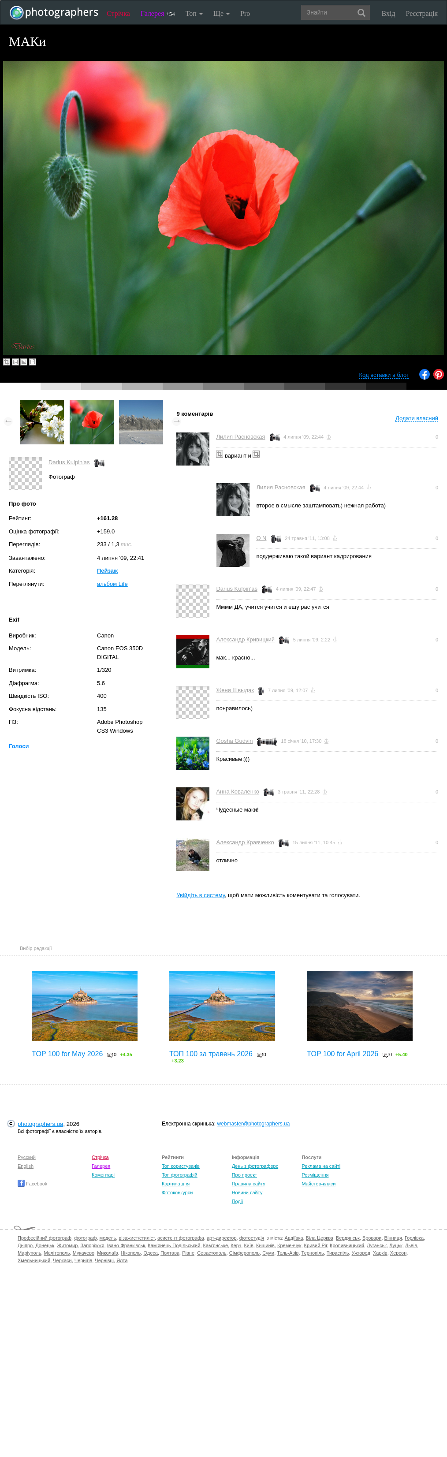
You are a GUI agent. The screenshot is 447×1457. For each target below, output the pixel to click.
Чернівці (104, 1260)
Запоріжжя (92, 1245)
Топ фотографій (179, 1175)
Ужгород (361, 1253)
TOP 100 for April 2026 (342, 1054)
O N (261, 538)
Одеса (150, 1253)
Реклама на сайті (321, 1166)
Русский (27, 1157)
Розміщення (315, 1175)
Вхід (388, 13)
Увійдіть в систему (200, 895)
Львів (411, 1245)
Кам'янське (215, 1245)
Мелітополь (57, 1253)
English (26, 1166)
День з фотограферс (255, 1166)
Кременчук (289, 1245)
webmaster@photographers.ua (253, 1124)
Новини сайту (247, 1192)
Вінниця (393, 1238)
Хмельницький (34, 1260)
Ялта (121, 1260)
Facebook (32, 1183)
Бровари (372, 1238)
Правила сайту (248, 1183)
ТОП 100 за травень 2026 (211, 1054)
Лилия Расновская (240, 436)
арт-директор (222, 1238)
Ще (221, 13)
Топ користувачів (181, 1166)
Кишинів (265, 1245)
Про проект (244, 1175)
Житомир (67, 1245)
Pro (245, 13)
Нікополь (131, 1253)
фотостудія (251, 1238)
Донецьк (44, 1245)
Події (237, 1201)
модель (108, 1238)
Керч (236, 1245)
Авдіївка (294, 1238)
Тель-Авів (287, 1253)
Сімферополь (244, 1253)
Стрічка (118, 13)
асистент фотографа (180, 1238)
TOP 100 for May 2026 (67, 1054)
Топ (194, 13)
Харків (380, 1253)
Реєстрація (422, 13)
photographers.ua (40, 1124)
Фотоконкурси (177, 1192)
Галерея (158, 13)
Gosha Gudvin (234, 741)
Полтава (169, 1253)
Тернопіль (313, 1253)
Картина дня (176, 1183)
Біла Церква (319, 1238)
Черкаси (62, 1260)
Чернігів (83, 1260)
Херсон (398, 1253)
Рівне (188, 1253)
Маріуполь (29, 1253)
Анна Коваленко (237, 791)
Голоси (19, 746)
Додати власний (416, 418)
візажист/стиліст (136, 1238)
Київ (248, 1245)
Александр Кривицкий (245, 639)
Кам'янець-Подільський (174, 1245)
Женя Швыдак (235, 690)
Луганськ (377, 1245)
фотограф (85, 1238)
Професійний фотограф (44, 1238)
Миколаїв (107, 1253)
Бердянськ (348, 1238)
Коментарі (103, 1175)
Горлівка (414, 1238)
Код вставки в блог (384, 375)
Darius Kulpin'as (69, 462)
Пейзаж (107, 570)
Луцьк (395, 1245)
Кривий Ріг (315, 1245)
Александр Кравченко (245, 842)
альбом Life (112, 584)
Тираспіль (338, 1253)
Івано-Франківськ (126, 1245)
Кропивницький (347, 1245)
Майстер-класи (318, 1183)
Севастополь (211, 1253)
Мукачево (83, 1253)
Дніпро (25, 1245)
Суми (268, 1253)
